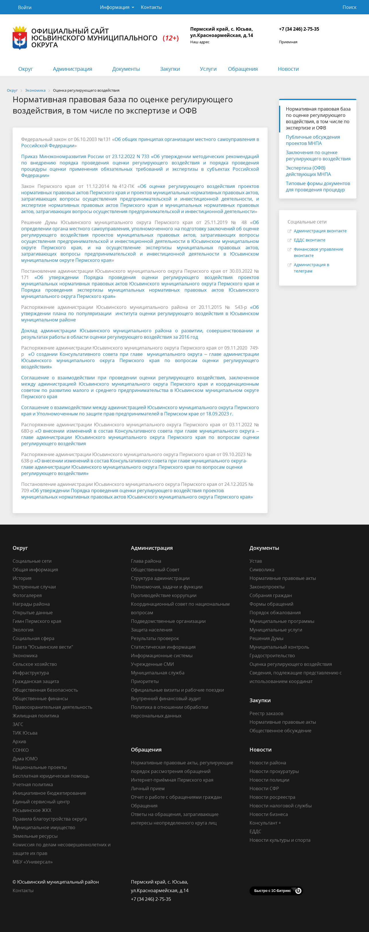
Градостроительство (272, 655)
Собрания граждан (271, 595)
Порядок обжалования (275, 612)
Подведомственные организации (168, 621)
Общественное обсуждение (280, 730)
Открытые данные (33, 612)
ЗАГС (18, 724)
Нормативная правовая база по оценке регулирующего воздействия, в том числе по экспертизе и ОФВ (318, 118)
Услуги (208, 68)
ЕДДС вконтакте (309, 240)
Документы (126, 68)
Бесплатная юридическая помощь (51, 776)
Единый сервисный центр (41, 801)
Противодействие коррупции (164, 595)
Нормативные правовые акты (283, 578)
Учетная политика (33, 784)
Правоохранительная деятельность (52, 707)
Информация (114, 7)
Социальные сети (32, 561)
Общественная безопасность (45, 690)
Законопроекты (267, 587)
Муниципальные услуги (276, 630)
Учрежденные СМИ (152, 664)
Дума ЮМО (25, 759)
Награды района (31, 604)
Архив (19, 741)
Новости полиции (269, 780)
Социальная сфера (33, 638)
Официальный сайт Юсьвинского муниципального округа (96, 38)
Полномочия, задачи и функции (167, 587)
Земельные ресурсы (35, 836)
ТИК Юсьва (25, 733)
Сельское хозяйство (35, 664)
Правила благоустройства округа (50, 819)
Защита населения (151, 630)
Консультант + (265, 823)
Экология (23, 630)
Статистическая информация (163, 647)
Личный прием (148, 788)
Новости (288, 68)
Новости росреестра (272, 797)
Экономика (25, 655)
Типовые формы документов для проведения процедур (318, 186)
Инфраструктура (31, 673)
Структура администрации (160, 578)
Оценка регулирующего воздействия (291, 664)
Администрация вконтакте (320, 231)
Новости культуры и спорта (280, 840)
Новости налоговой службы (281, 805)
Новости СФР (264, 788)
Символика (262, 569)
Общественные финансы (40, 698)
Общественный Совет (155, 569)
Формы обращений (271, 604)
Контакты (151, 7)
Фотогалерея (27, 595)
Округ (25, 68)
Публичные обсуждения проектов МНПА (313, 140)
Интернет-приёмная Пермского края (172, 780)
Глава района (146, 561)
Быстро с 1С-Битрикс (272, 891)
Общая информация (35, 569)
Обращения (243, 68)
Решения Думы (266, 638)
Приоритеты (145, 681)
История (22, 578)
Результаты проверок (155, 638)
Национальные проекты (40, 767)
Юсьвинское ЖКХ (32, 810)
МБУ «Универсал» (33, 862)
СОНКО (21, 750)
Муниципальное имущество (44, 827)
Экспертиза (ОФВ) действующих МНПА (308, 171)
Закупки (170, 68)
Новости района (268, 763)
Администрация (72, 68)
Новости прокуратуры (274, 771)
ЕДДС (255, 831)
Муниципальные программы (282, 621)
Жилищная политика (36, 716)
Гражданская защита (36, 681)
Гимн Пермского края (37, 621)
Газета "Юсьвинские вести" (43, 647)
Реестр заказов (266, 713)
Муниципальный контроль (279, 647)
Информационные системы (162, 655)
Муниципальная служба (158, 673)
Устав (256, 561)
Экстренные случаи (34, 587)
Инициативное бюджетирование (49, 793)
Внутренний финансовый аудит (166, 698)
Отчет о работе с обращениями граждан (176, 797)
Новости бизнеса (269, 814)
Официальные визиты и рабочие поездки (177, 690)
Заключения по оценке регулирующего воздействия (318, 155)
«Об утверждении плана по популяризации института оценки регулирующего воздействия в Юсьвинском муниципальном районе (140, 313)
